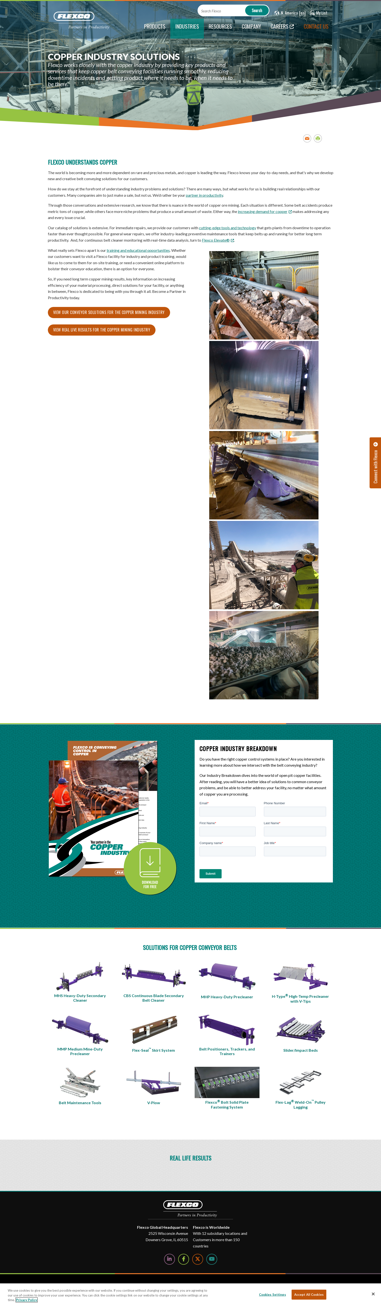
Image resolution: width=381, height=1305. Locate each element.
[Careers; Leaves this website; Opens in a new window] (282, 29)
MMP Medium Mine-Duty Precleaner (80, 1051)
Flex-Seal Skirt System (153, 1049)
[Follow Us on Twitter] (197, 1259)
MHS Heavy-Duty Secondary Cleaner (80, 997)
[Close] (373, 1293)
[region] (190, 1294)
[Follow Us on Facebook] (183, 1259)
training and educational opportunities (138, 250)
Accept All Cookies (309, 1294)
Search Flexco (211, 11)
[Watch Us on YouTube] (211, 1259)
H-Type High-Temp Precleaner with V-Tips (300, 998)
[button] (286, 13)
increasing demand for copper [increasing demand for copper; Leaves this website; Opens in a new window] (262, 211)
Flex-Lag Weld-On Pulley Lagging (301, 1104)
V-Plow (153, 1102)
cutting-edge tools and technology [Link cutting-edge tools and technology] (227, 227)
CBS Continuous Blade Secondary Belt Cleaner (153, 997)
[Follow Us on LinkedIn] (169, 1259)
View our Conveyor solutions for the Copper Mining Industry (109, 312)
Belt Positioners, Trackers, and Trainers (227, 1051)
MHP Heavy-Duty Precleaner (227, 996)
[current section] (187, 29)
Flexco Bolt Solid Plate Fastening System (227, 1104)
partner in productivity (204, 195)
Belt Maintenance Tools (80, 1102)
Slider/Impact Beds (300, 1050)
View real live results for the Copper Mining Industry (101, 330)
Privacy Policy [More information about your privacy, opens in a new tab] (26, 1300)
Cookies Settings (272, 1294)
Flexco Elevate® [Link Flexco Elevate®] (216, 240)
